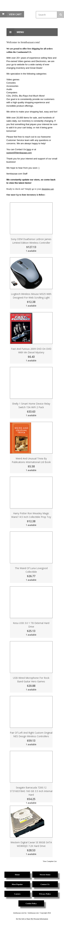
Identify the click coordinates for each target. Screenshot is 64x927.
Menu (15, 32)
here (29, 149)
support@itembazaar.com (19, 152)
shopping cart (48, 189)
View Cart (15, 14)
